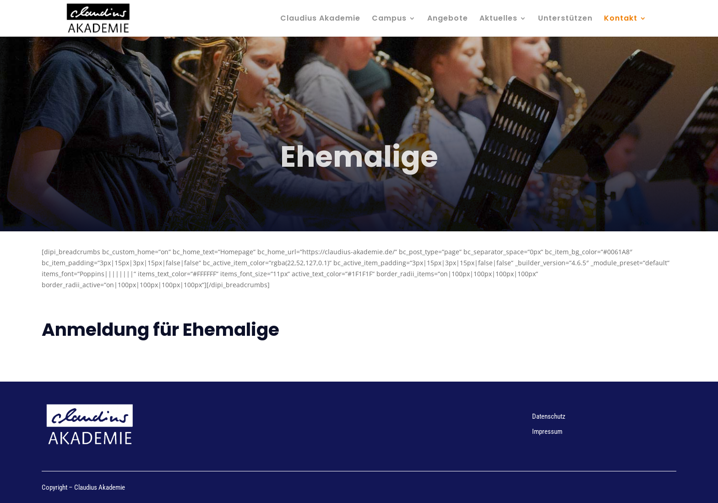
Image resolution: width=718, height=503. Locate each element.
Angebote (447, 19)
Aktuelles (498, 19)
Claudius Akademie (320, 19)
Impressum (547, 431)
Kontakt (620, 19)
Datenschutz (549, 416)
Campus (389, 19)
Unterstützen (565, 19)
